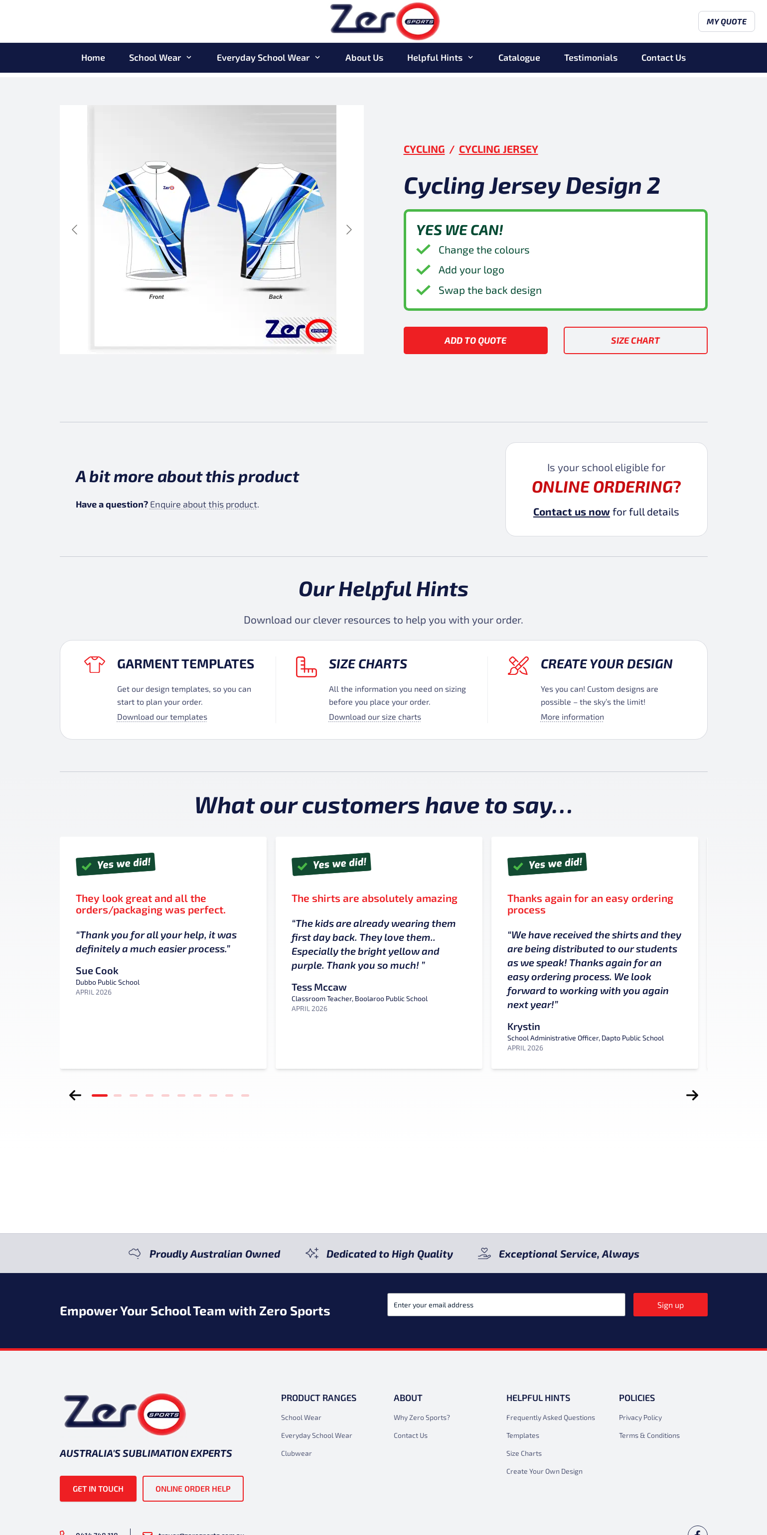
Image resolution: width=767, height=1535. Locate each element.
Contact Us (663, 61)
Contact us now (571, 511)
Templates (522, 1435)
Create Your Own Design (544, 1471)
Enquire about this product (203, 504)
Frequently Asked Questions (550, 1417)
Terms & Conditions (649, 1435)
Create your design (607, 663)
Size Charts (368, 663)
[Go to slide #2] (186, 378)
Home (93, 61)
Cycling (424, 148)
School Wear (155, 61)
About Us (364, 61)
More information (572, 716)
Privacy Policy (640, 1417)
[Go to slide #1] (134, 378)
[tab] (100, 1095)
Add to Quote (475, 340)
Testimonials (590, 61)
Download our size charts (375, 716)
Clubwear (296, 1453)
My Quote (679, 23)
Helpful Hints (434, 61)
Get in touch (98, 1488)
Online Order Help (193, 1488)
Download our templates (162, 716)
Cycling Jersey (498, 148)
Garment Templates (185, 663)
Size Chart (635, 340)
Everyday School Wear (263, 61)
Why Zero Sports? (422, 1417)
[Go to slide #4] (289, 378)
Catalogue (519, 61)
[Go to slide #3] (238, 378)
